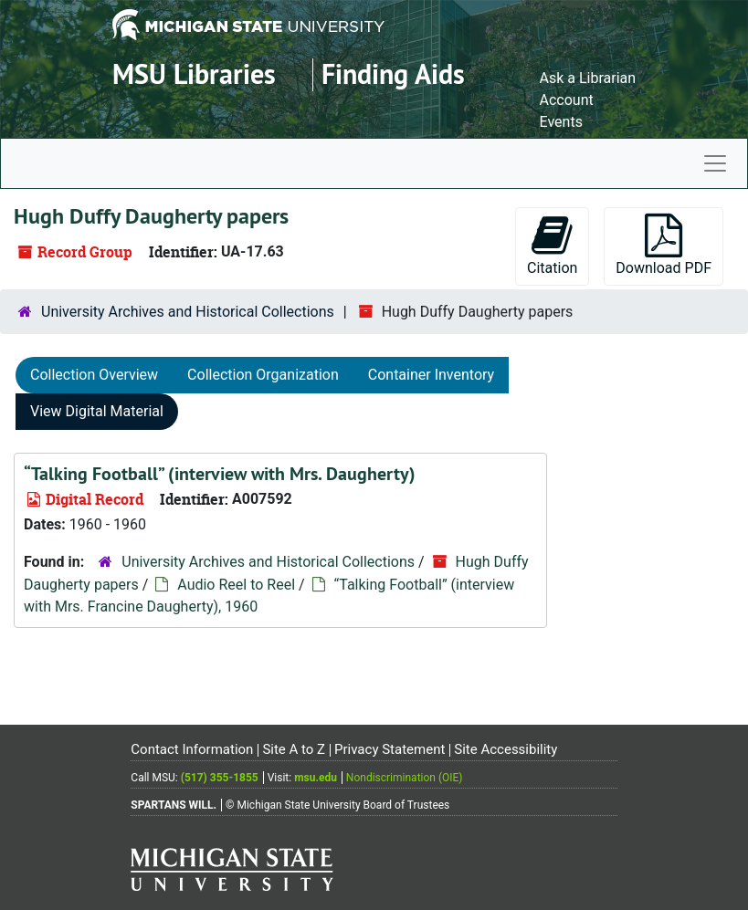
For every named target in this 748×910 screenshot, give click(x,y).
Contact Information (192, 749)
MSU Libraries (194, 74)
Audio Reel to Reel (236, 584)
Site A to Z (293, 749)
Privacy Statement (389, 749)
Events (561, 122)
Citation (552, 245)
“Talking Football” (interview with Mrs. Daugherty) (220, 474)
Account (567, 100)
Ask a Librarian (588, 78)
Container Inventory (431, 374)
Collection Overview (94, 374)
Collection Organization (263, 374)
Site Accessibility (505, 749)
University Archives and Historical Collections (187, 311)
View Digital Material (96, 411)
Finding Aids (393, 74)
